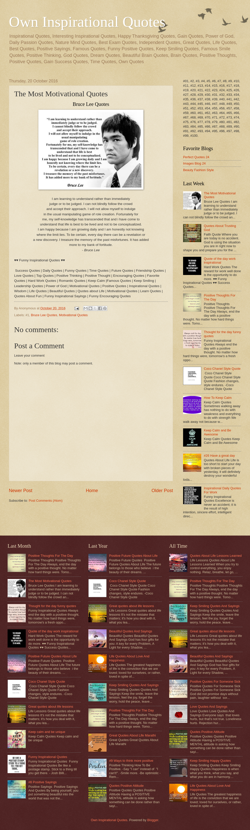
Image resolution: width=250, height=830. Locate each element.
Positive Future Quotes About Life (52, 656)
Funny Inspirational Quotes (47, 757)
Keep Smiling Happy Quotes (210, 761)
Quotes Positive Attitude (126, 786)
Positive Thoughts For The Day (50, 556)
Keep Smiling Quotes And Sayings (134, 685)
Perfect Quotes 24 (196, 157)
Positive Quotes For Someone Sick (215, 681)
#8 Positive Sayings (42, 782)
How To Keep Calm (218, 398)
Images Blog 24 (194, 163)
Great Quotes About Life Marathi (132, 735)
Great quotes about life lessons (50, 706)
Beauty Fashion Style (198, 170)
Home (92, 490)
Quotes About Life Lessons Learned (216, 556)
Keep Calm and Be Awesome (217, 432)
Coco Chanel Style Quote (222, 369)
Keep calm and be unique (46, 732)
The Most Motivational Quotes (49, 581)
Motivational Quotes (73, 315)
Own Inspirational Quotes (87, 21)
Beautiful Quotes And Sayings (130, 631)
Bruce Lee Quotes (44, 315)
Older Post (162, 490)
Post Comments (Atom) (46, 500)
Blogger (152, 820)
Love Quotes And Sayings (208, 706)
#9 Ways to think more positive (131, 761)
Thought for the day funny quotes (52, 606)
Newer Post (20, 490)
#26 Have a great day (219, 455)
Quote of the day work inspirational (220, 260)
